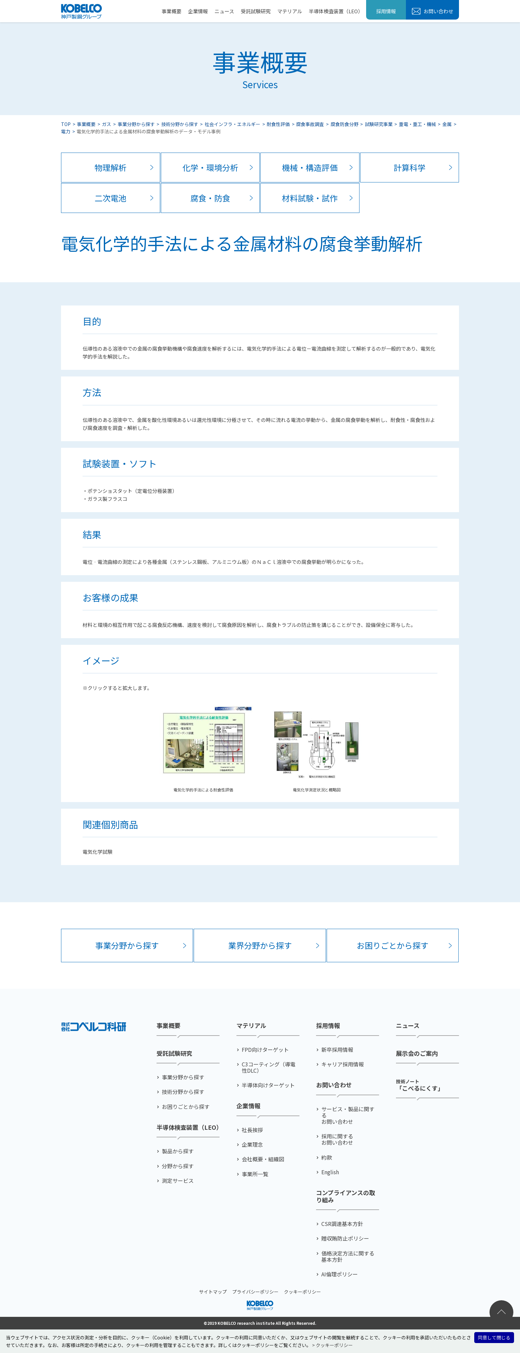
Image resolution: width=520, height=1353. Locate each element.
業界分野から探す (260, 945)
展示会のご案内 (417, 1053)
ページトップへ (501, 1312)
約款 (326, 1157)
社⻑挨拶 (252, 1130)
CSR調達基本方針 (342, 1224)
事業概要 (171, 11)
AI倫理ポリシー (339, 1274)
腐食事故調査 (310, 124)
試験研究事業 (379, 124)
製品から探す (178, 1151)
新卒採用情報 (337, 1050)
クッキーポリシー (302, 1291)
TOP (66, 124)
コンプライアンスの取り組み (345, 1196)
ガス (106, 124)
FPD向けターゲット (265, 1050)
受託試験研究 (256, 11)
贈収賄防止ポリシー (345, 1238)
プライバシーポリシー (255, 1291)
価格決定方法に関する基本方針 (347, 1256)
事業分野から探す (136, 124)
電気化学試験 (97, 851)
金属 (447, 124)
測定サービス (178, 1181)
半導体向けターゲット (268, 1085)
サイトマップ (213, 1291)
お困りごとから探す (392, 945)
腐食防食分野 (344, 124)
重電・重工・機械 (417, 124)
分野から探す (178, 1166)
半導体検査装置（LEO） (336, 11)
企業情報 (198, 11)
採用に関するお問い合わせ (337, 1139)
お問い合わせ (437, 11)
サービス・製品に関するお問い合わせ (347, 1115)
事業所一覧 (255, 1174)
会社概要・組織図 (263, 1159)
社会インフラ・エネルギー (232, 124)
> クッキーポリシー (332, 1345)
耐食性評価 (278, 124)
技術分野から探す (179, 124)
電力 (65, 131)
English (330, 1172)
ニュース (224, 11)
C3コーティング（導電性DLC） (268, 1067)
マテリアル (289, 11)
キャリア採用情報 (342, 1064)
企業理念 (252, 1144)
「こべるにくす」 (420, 1085)
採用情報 (386, 11)
